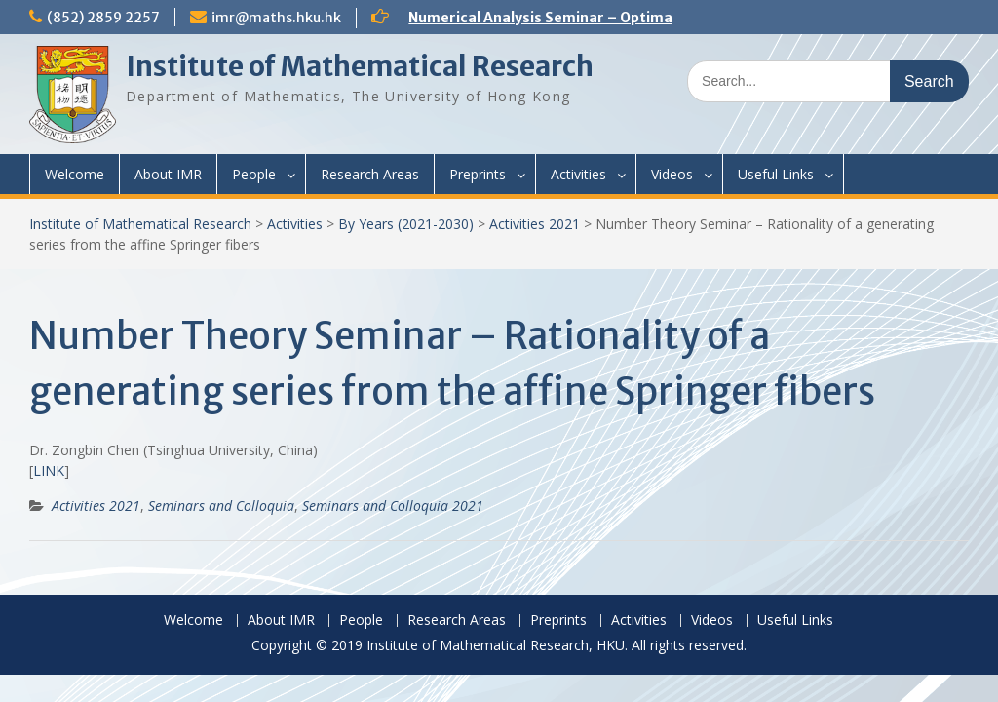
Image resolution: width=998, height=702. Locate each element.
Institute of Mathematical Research (360, 66)
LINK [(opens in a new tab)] (48, 470)
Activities (578, 174)
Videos (672, 174)
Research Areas (370, 174)
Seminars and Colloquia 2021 (392, 505)
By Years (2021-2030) (406, 223)
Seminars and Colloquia (221, 505)
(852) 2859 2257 (103, 17)
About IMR (168, 174)
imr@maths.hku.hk (276, 17)
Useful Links (776, 174)
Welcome (74, 174)
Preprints (477, 174)
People (254, 174)
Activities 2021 (534, 223)
